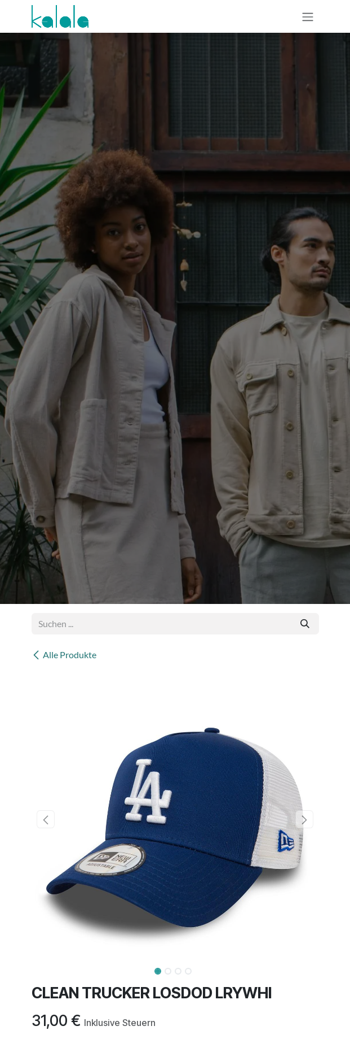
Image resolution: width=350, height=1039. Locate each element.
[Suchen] (305, 623)
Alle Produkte (64, 654)
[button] (46, 819)
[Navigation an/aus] (307, 16)
